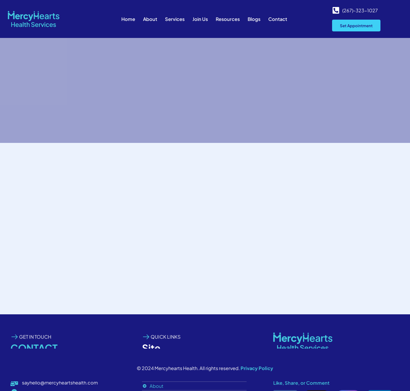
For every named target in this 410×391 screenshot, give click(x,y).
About (150, 19)
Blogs (254, 19)
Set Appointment (356, 25)
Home (128, 19)
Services (175, 19)
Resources (228, 19)
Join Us (200, 19)
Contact (277, 19)
